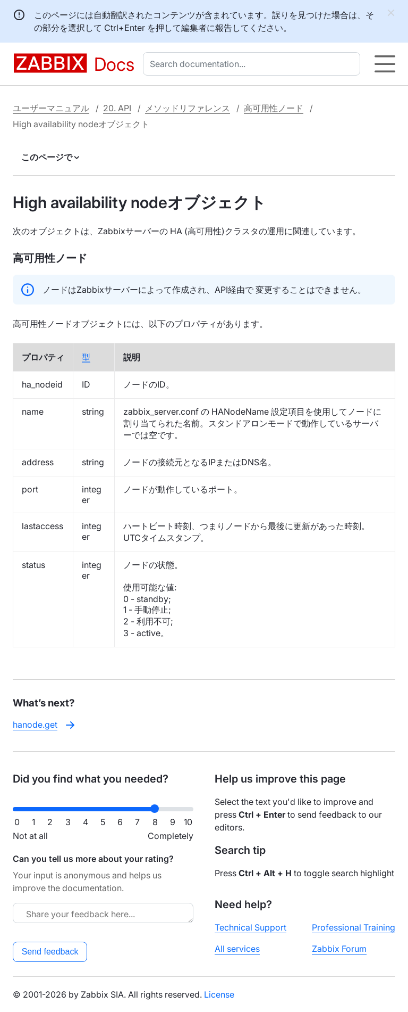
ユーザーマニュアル (51, 108)
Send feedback (50, 951)
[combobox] (253, 64)
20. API (117, 108)
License (219, 994)
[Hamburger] (385, 63)
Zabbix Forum (339, 948)
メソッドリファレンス (187, 108)
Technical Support (250, 927)
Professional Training (353, 927)
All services (237, 948)
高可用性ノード (273, 108)
